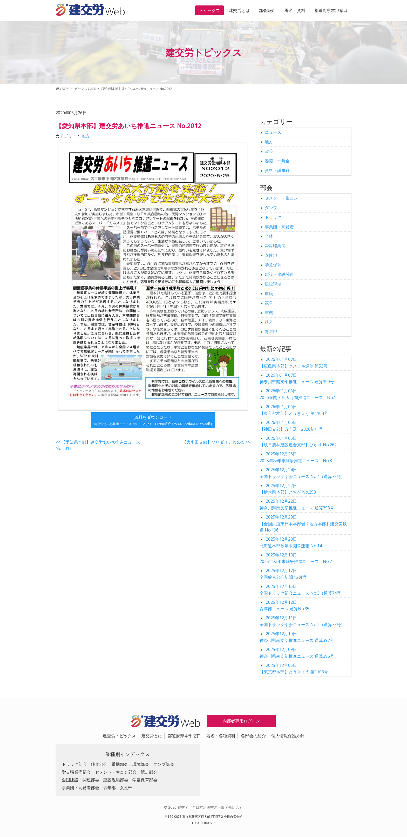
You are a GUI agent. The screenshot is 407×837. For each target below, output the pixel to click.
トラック (273, 217)
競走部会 (149, 772)
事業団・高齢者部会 (80, 787)
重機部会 (120, 764)
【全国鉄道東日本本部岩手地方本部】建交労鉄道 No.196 (303, 523)
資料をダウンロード (153, 420)
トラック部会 (74, 764)
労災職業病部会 (76, 772)
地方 (86, 136)
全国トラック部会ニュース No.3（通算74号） (302, 589)
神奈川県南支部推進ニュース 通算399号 (297, 378)
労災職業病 (275, 246)
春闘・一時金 (277, 161)
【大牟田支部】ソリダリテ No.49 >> (216, 442)
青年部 (271, 331)
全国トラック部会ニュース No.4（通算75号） (302, 473)
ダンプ (271, 207)
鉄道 (269, 322)
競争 (269, 303)
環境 (269, 293)
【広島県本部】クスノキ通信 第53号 (294, 362)
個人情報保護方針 (287, 736)
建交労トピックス (119, 736)
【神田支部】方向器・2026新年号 (291, 426)
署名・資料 (294, 10)
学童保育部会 (144, 780)
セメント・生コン (281, 198)
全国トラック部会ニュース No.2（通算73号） (302, 621)
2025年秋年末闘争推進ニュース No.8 (296, 457)
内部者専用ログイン (241, 721)
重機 (269, 312)
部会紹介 (267, 10)
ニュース (273, 132)
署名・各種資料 (220, 736)
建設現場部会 (115, 780)
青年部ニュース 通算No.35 (284, 605)
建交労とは (239, 10)
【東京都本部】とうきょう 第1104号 (294, 410)
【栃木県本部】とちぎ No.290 (288, 489)
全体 (269, 236)
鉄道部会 (99, 764)
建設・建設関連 (279, 274)
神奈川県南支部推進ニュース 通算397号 (297, 637)
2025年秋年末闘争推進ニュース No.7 (296, 558)
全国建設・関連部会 (80, 780)
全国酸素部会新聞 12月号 (283, 574)
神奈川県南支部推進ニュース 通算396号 (297, 653)
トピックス (209, 10)
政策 (269, 151)
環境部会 (140, 764)
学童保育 (273, 265)
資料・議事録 (277, 170)
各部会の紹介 (253, 736)
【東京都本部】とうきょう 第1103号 (294, 668)
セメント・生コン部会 (116, 772)
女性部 (271, 255)
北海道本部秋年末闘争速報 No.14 (291, 542)
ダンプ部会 (163, 764)
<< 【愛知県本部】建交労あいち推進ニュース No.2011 (98, 445)
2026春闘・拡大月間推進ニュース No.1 (298, 394)
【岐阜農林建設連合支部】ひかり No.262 (298, 441)
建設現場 (273, 284)
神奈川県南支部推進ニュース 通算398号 (297, 504)
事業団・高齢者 (279, 227)
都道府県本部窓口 (331, 10)
